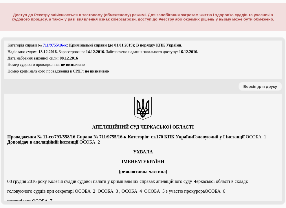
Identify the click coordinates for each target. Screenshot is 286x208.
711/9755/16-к (55, 45)
